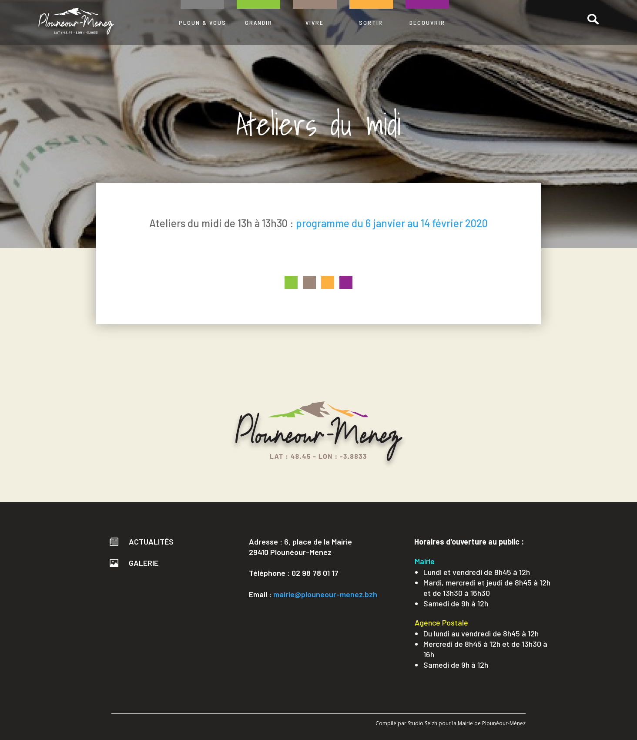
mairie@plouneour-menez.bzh (325, 594)
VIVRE (314, 22)
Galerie (134, 563)
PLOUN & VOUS (202, 22)
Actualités (142, 541)
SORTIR (371, 22)
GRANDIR (258, 22)
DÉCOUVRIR (427, 22)
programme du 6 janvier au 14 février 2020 (392, 223)
